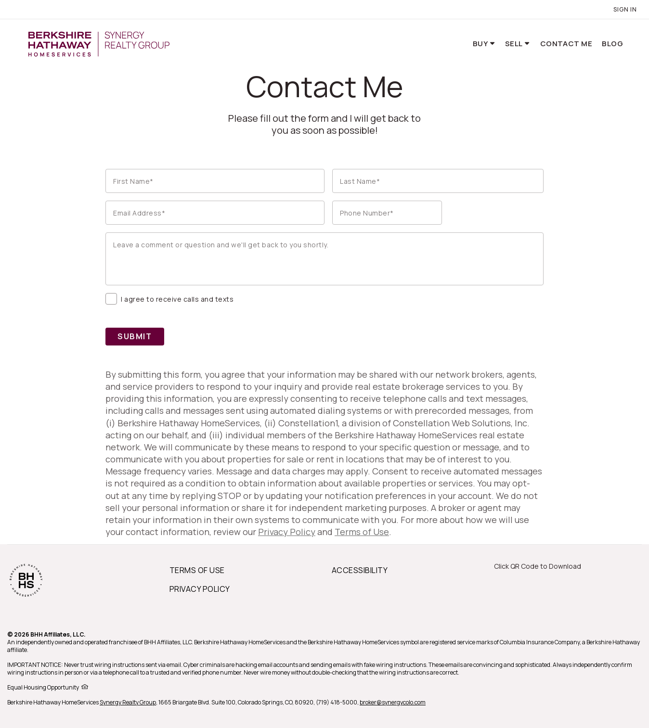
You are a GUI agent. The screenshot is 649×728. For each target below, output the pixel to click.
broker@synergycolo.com (393, 702)
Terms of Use (362, 531)
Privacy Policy (286, 531)
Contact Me (566, 43)
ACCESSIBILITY (360, 570)
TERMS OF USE (197, 570)
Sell (514, 43)
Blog (612, 43)
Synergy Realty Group (128, 702)
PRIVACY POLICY (199, 589)
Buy (481, 43)
